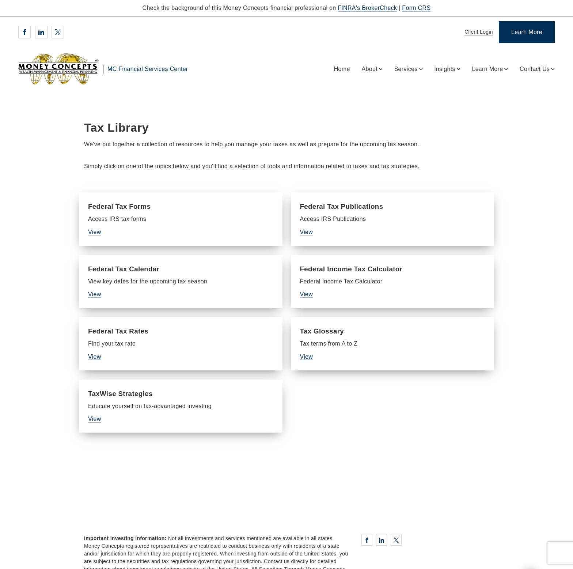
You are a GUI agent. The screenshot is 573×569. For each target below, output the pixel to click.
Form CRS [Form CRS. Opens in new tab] (416, 8)
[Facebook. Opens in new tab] (24, 32)
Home (342, 69)
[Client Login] (477, 32)
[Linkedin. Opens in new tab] (41, 32)
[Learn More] (527, 32)
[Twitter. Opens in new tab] (58, 32)
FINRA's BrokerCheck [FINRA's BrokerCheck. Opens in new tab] (367, 8)
